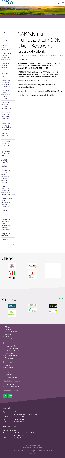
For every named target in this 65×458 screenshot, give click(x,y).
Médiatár (8, 334)
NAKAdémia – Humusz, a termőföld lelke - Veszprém (6, 116)
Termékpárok (9, 358)
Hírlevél (7, 336)
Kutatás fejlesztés (11, 332)
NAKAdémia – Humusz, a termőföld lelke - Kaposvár (6, 126)
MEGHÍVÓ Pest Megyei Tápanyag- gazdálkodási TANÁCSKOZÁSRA (8, 190)
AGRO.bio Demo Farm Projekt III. (5, 213)
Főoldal (7, 327)
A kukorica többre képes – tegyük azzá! (6, 74)
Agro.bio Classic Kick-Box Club (5, 135)
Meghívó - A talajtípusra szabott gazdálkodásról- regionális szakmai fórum (6, 224)
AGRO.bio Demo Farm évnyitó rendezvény (5, 163)
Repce (7, 372)
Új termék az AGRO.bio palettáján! (5, 65)
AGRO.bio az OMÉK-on (5, 234)
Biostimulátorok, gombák (13, 351)
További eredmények (12, 386)
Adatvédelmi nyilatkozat (32, 445)
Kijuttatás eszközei (11, 377)
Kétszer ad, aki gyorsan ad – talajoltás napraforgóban (6, 105)
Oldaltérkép (27, 447)
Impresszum (38, 447)
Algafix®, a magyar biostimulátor (5, 47)
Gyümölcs (8, 375)
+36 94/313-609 (19, 416)
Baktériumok (9, 329)
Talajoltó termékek (11, 346)
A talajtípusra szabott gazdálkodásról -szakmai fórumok (6, 94)
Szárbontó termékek (12, 348)
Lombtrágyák (9, 353)
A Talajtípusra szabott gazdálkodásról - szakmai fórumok (6, 37)
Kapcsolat (8, 339)
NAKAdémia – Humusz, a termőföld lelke (6, 143)
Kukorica (8, 365)
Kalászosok (9, 370)
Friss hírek (4, 240)
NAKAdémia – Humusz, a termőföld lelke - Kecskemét (6, 83)
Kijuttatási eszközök (11, 355)
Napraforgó (9, 367)
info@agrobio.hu (19, 421)
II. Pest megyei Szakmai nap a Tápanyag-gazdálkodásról (6, 56)
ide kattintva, (32, 91)
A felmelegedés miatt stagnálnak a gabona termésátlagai (6, 202)
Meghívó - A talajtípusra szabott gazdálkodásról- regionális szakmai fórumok (6, 176)
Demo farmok (9, 384)
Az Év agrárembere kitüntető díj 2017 (5, 153)
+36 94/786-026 (19, 419)
